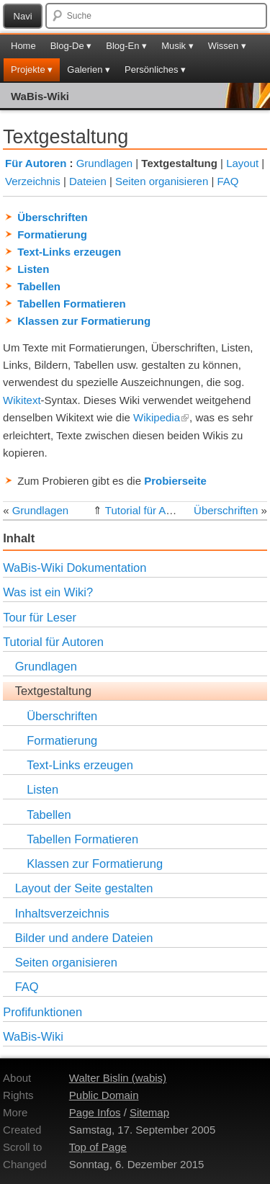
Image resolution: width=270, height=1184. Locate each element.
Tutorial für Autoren (151, 510)
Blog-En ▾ (126, 45)
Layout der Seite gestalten (84, 888)
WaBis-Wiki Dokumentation (74, 567)
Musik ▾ (177, 45)
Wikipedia (161, 417)
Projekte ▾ (32, 69)
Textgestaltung (53, 690)
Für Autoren (35, 163)
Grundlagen (104, 163)
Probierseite (175, 481)
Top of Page (98, 1147)
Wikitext (22, 400)
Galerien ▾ (88, 69)
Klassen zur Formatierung (83, 321)
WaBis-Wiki (40, 96)
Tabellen (38, 286)
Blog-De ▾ (71, 45)
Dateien (88, 181)
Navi (23, 16)
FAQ (227, 181)
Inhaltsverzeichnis (62, 913)
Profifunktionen (42, 1011)
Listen (33, 269)
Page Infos (95, 1112)
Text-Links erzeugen (69, 252)
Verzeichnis (32, 181)
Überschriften (52, 217)
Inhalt (19, 538)
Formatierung (52, 234)
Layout (242, 163)
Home (23, 45)
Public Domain (104, 1095)
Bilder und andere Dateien (84, 937)
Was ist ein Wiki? (48, 592)
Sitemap (149, 1112)
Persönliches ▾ (155, 69)
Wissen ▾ (227, 45)
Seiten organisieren (161, 181)
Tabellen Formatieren (71, 303)
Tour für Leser (39, 617)
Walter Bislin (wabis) (117, 1078)
